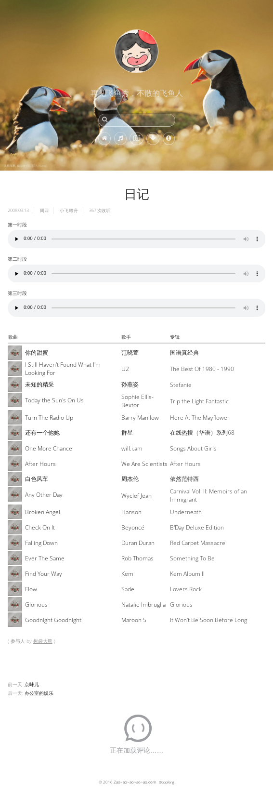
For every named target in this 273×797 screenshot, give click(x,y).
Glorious (36, 604)
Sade (127, 589)
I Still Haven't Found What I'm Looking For (63, 368)
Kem (127, 574)
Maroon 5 (133, 620)
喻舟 (73, 210)
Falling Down (41, 543)
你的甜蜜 (36, 352)
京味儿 (32, 684)
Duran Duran (138, 543)
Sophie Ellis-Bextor (137, 401)
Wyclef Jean (136, 495)
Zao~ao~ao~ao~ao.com (135, 781)
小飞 (64, 210)
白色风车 (36, 479)
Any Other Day (44, 495)
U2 (125, 369)
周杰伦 (130, 479)
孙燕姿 (130, 384)
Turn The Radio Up (49, 417)
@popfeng (166, 782)
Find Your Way (43, 574)
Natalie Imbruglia (143, 604)
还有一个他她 (42, 432)
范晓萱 (130, 352)
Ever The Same (45, 558)
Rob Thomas (137, 558)
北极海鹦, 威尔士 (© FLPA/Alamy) (25, 166)
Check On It (40, 527)
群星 (127, 432)
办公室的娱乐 (39, 693)
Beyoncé (132, 527)
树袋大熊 (42, 641)
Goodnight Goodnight (53, 620)
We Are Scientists (144, 464)
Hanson (131, 512)
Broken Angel (42, 512)
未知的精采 (39, 384)
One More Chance (48, 448)
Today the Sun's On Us (54, 400)
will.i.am (132, 448)
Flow (31, 589)
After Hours (40, 464)
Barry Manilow (140, 417)
